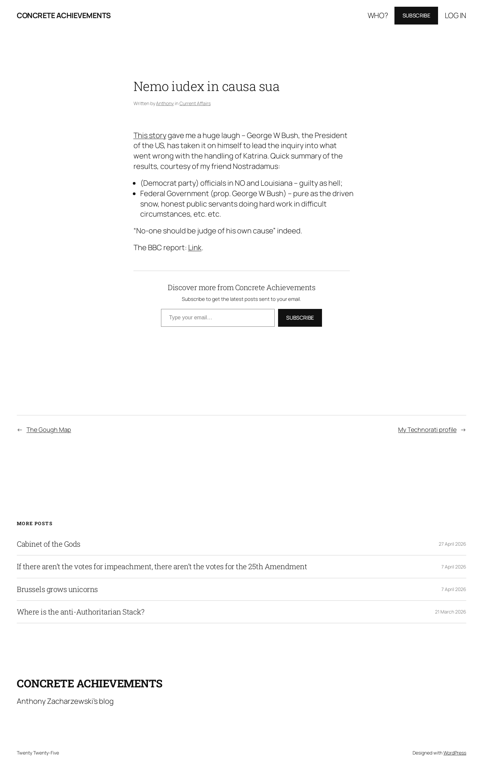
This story (149, 135)
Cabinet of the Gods (48, 544)
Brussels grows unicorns (57, 589)
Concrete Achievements (64, 15)
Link (195, 247)
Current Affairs (195, 103)
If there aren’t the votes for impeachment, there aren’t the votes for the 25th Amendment (162, 566)
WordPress (454, 752)
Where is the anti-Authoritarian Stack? (80, 611)
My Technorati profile (427, 429)
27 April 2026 (452, 544)
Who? (378, 15)
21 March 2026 (450, 611)
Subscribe (416, 15)
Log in (455, 15)
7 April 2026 (453, 566)
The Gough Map (48, 429)
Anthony (165, 103)
